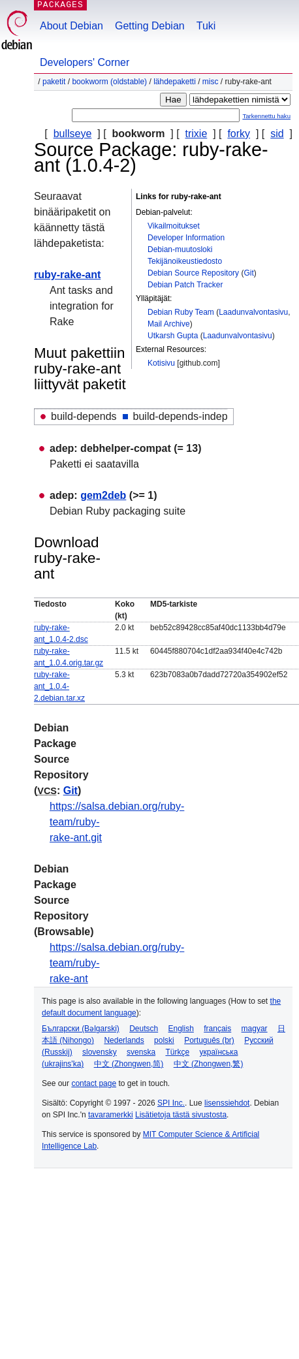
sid (276, 133)
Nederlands (124, 1040)
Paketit (53, 81)
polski (164, 1040)
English (181, 1028)
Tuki (206, 25)
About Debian (71, 25)
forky (238, 133)
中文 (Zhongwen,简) (129, 1063)
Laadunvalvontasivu (253, 312)
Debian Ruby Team (181, 312)
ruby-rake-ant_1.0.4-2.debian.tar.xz (59, 686)
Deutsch (143, 1028)
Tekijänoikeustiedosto (185, 261)
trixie (196, 133)
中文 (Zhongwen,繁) (209, 1063)
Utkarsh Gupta (173, 335)
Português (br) (209, 1040)
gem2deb (103, 495)
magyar (255, 1028)
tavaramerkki (110, 1114)
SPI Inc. (171, 1103)
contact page (93, 1083)
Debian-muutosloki (180, 249)
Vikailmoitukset (174, 226)
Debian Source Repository (193, 273)
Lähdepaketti (174, 81)
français (217, 1028)
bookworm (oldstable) (109, 81)
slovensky (99, 1052)
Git (248, 273)
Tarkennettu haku (266, 116)
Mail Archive (169, 323)
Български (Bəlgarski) (80, 1028)
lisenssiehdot (226, 1103)
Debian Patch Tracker (185, 284)
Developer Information (186, 237)
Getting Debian (150, 25)
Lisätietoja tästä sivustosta (181, 1114)
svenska (141, 1052)
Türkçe (177, 1052)
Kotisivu (161, 363)
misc (210, 81)
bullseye (73, 133)
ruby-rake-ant (67, 274)
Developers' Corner (84, 62)
